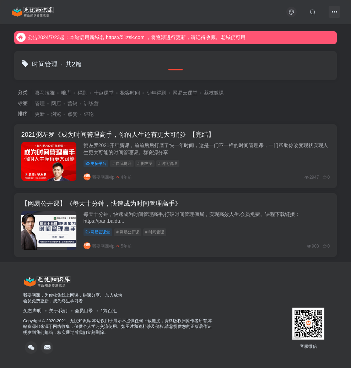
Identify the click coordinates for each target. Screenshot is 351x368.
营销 (72, 103)
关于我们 (58, 310)
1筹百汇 (109, 310)
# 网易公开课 (127, 232)
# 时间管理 (167, 163)
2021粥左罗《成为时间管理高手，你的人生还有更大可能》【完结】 (118, 134)
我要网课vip (98, 177)
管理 (40, 103)
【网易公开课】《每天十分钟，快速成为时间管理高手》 (101, 203)
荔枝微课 (214, 93)
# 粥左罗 (144, 163)
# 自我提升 (121, 163)
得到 (82, 93)
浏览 (56, 114)
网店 (56, 103)
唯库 (66, 93)
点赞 (72, 114)
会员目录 (84, 310)
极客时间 (130, 93)
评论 (89, 114)
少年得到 (156, 93)
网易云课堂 (185, 93)
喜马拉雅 (45, 93)
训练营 (91, 103)
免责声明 (32, 310)
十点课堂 (104, 93)
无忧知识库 (80, 320)
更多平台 (96, 163)
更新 (40, 114)
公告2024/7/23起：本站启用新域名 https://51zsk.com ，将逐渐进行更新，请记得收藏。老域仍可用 (130, 37)
